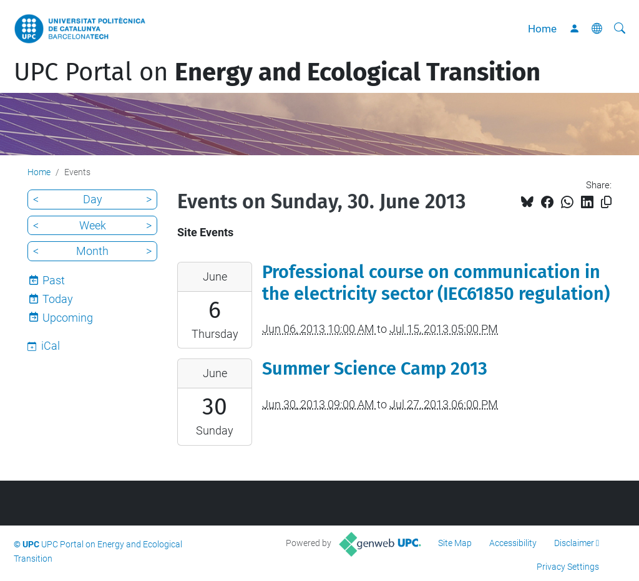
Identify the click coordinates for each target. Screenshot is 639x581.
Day (92, 199)
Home (542, 28)
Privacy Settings (568, 567)
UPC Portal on (277, 72)
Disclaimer (574, 543)
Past (53, 280)
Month (92, 250)
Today (57, 298)
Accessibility (513, 543)
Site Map (455, 543)
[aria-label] (619, 28)
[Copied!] (606, 202)
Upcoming (67, 317)
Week (92, 225)
